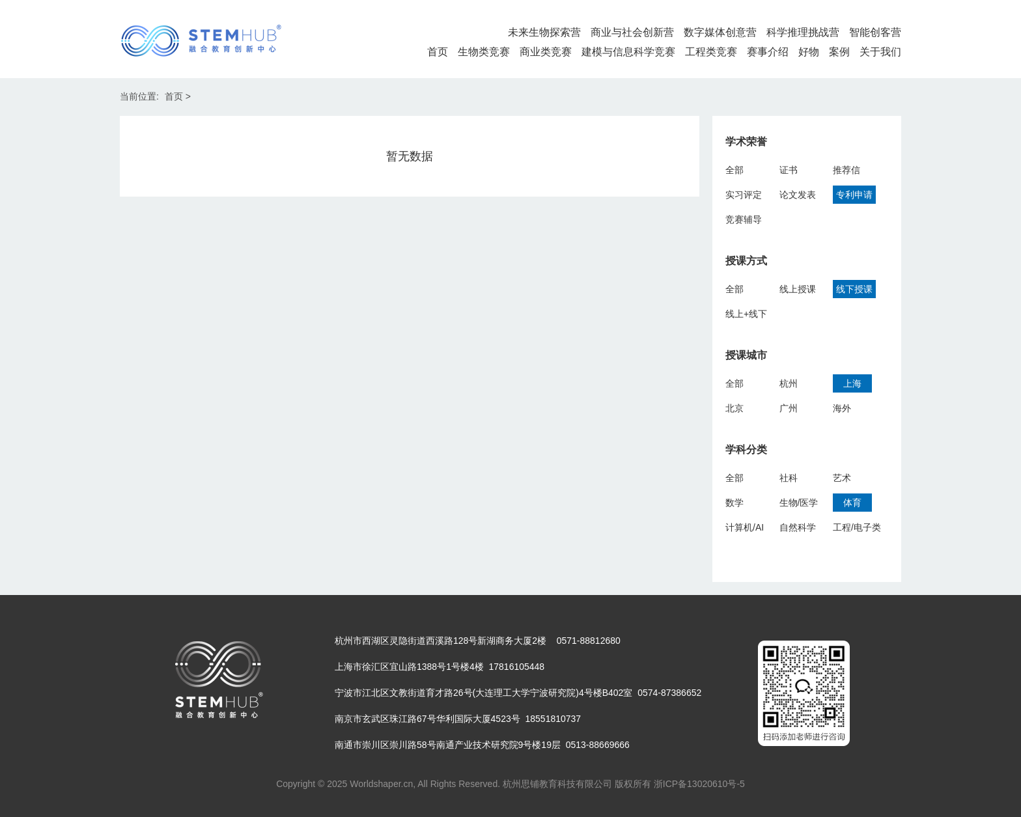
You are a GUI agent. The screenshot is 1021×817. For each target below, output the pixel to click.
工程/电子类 (857, 527)
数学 (734, 502)
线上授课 (797, 289)
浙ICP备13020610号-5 (699, 784)
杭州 (788, 383)
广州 (788, 408)
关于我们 (880, 51)
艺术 (842, 478)
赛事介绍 (768, 51)
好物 (808, 51)
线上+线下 (746, 314)
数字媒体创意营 (720, 32)
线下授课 (854, 289)
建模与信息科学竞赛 (628, 51)
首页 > (178, 96)
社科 (788, 478)
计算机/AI (744, 527)
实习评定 (743, 194)
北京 (734, 408)
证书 (788, 170)
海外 (842, 408)
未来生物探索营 (544, 32)
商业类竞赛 (546, 51)
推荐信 (846, 170)
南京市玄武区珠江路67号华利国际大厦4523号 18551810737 (458, 718)
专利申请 (854, 194)
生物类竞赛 (484, 51)
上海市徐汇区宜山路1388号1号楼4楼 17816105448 (439, 666)
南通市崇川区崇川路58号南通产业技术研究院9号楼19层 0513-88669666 (482, 745)
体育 (852, 502)
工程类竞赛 (711, 51)
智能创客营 (875, 32)
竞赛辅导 (743, 219)
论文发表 (797, 194)
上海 (852, 383)
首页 (437, 51)
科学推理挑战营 (802, 32)
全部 (734, 170)
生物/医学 (798, 502)
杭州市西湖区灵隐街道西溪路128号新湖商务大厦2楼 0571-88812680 (478, 640)
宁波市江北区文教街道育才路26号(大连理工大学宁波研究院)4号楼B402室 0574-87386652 (518, 692)
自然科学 (797, 527)
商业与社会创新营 (632, 32)
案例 (839, 51)
